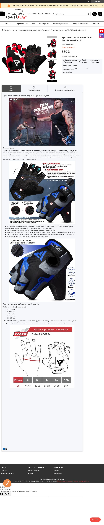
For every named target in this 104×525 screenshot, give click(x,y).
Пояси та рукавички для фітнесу (30, 30)
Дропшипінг (58, 473)
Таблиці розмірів (34, 470)
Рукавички (45, 30)
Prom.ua (62, 479)
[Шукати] (87, 14)
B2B (33, 24)
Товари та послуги (10, 30)
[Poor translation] (7, 494)
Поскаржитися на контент (64, 481)
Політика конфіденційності (81, 481)
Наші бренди (44, 24)
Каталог (8, 24)
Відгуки (30, 473)
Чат (95, 520)
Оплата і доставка (60, 24)
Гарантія (4, 470)
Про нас (56, 470)
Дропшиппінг (22, 24)
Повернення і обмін (80, 24)
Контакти (95, 24)
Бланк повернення (7, 473)
